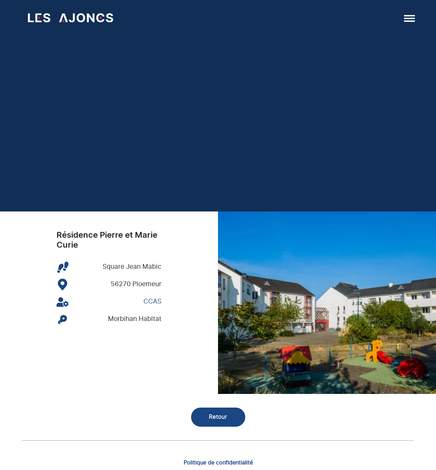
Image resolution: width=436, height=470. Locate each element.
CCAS (152, 301)
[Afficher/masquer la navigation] (408, 18)
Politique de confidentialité (218, 462)
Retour (218, 417)
